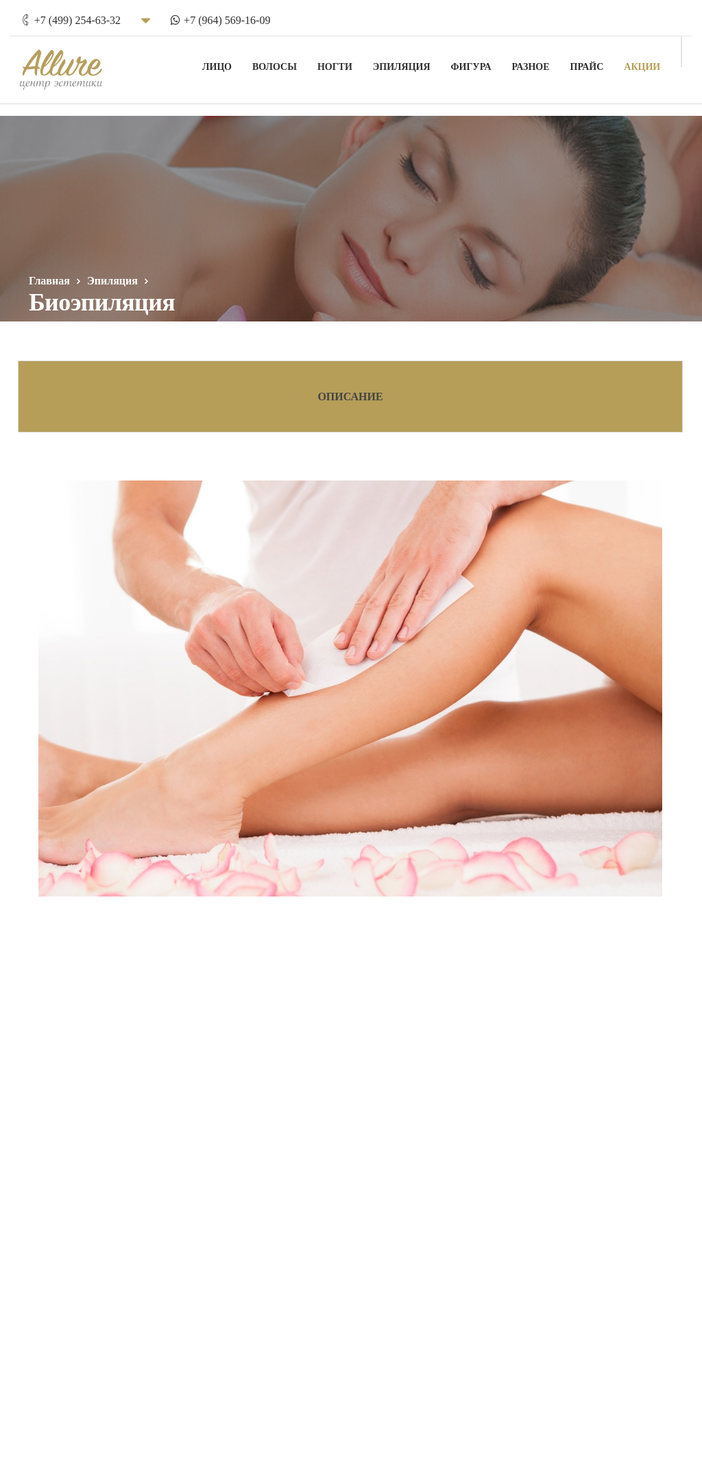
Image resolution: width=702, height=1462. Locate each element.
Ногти (344, 62)
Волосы (284, 62)
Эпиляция (411, 62)
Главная (49, 281)
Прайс (596, 62)
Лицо (226, 62)
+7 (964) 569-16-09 (217, 15)
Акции (651, 62)
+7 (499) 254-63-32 (68, 15)
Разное (540, 62)
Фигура (480, 62)
